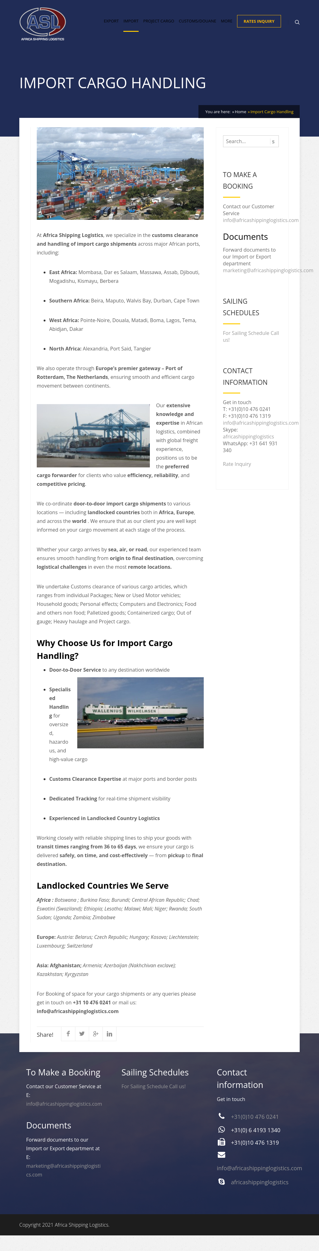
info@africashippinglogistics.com (261, 235)
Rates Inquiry (259, 30)
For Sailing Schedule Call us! (153, 1102)
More (226, 30)
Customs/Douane (197, 30)
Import (130, 30)
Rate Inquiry (237, 479)
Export (111, 30)
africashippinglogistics (248, 452)
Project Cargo (158, 30)
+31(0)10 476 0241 (255, 1132)
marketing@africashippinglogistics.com (268, 286)
